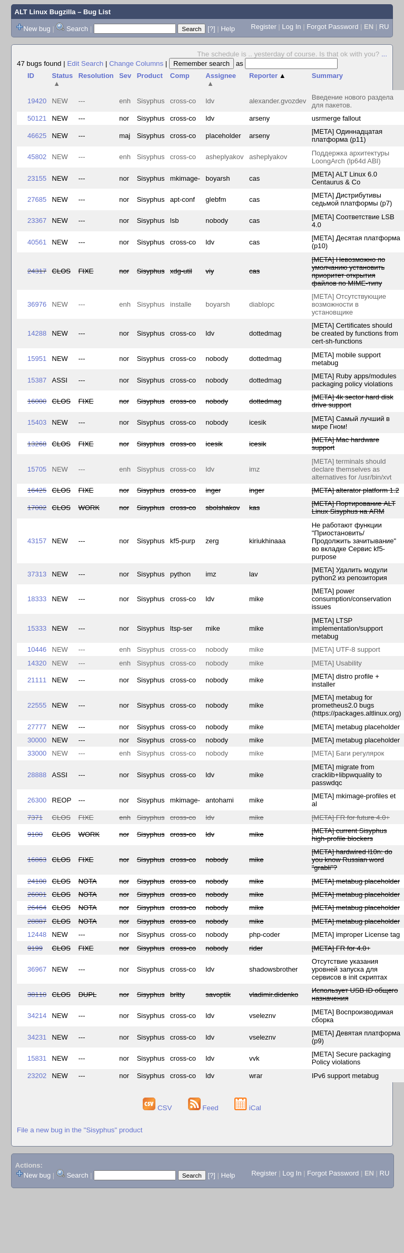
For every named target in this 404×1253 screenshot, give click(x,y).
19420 (36, 101)
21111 (36, 680)
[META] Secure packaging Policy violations (351, 1058)
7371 (35, 817)
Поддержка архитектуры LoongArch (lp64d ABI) (350, 157)
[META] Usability (337, 663)
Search (77, 29)
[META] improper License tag (356, 934)
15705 (36, 469)
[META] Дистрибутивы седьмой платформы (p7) (352, 199)
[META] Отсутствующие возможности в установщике (349, 304)
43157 (36, 541)
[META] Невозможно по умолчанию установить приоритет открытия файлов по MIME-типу (348, 271)
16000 (36, 401)
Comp (180, 76)
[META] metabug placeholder (356, 727)
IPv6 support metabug (345, 1076)
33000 (36, 753)
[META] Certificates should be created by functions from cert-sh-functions (355, 333)
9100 (35, 834)
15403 (36, 422)
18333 (36, 599)
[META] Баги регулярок (348, 753)
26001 (36, 894)
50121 (36, 118)
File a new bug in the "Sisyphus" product (79, 1130)
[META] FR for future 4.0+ (351, 817)
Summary (327, 76)
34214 (36, 1016)
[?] (211, 29)
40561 (36, 242)
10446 (36, 649)
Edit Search (85, 63)
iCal (247, 1108)
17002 (36, 508)
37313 (36, 574)
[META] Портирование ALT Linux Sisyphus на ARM (354, 507)
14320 (36, 663)
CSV (158, 1108)
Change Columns (136, 63)
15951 (36, 359)
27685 (36, 199)
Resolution (96, 76)
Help (228, 29)
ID (30, 76)
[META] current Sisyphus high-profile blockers (349, 835)
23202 (36, 1076)
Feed (204, 1108)
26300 (36, 800)
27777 (36, 727)
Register (263, 27)
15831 (36, 1058)
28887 (36, 921)
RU (384, 27)
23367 (36, 220)
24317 (36, 271)
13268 (36, 444)
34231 (36, 1037)
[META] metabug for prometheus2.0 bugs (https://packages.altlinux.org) (356, 705)
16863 (36, 860)
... (384, 54)
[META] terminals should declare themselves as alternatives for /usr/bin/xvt (352, 469)
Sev (125, 76)
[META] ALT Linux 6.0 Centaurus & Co (344, 178)
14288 (36, 333)
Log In (291, 27)
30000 (36, 740)
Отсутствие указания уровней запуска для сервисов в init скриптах (350, 969)
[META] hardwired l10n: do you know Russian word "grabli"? (352, 860)
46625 (36, 136)
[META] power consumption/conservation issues (351, 599)
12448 (36, 934)
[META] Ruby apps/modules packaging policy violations (354, 380)
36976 (36, 304)
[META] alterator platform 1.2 (355, 490)
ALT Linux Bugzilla (45, 12)
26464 (36, 908)
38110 (36, 995)
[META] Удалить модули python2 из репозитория (350, 574)
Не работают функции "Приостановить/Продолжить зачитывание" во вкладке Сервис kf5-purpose (354, 541)
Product (150, 76)
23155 (36, 178)
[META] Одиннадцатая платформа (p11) (347, 135)
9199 (35, 948)
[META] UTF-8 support (346, 649)
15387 (36, 380)
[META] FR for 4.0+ (341, 948)
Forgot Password (332, 27)
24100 (36, 881)
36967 (36, 969)
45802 (36, 157)
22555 (36, 705)
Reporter (267, 76)
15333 (36, 628)
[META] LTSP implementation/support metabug (347, 628)
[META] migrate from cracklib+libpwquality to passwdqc (347, 775)
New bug (37, 29)
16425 (36, 490)
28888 (36, 775)
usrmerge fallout (336, 118)
